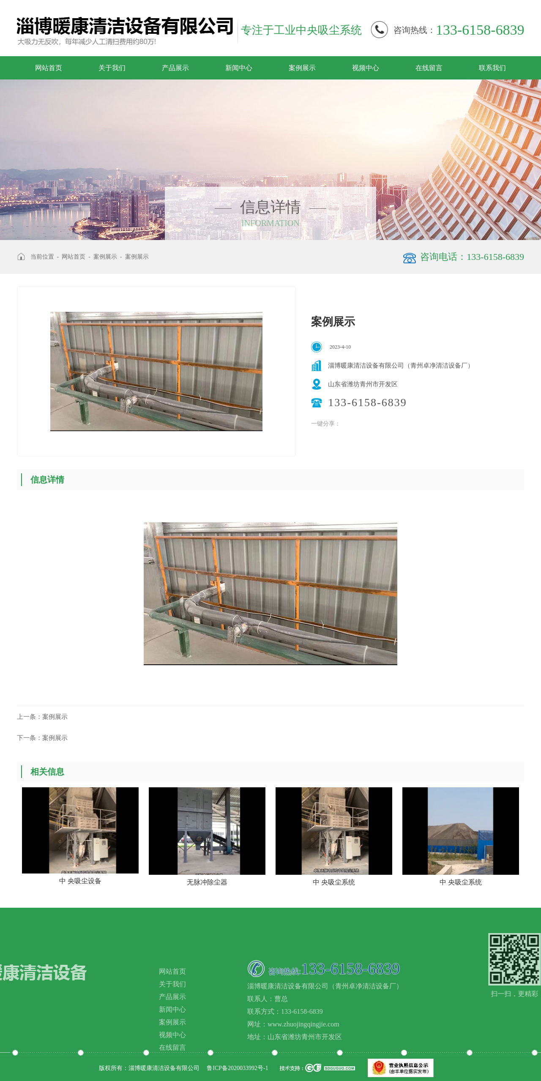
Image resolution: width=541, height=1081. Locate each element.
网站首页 (48, 67)
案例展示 (302, 67)
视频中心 (365, 67)
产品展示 (175, 67)
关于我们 (112, 67)
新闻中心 (238, 67)
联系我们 (492, 67)
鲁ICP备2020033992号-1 (237, 1068)
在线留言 (429, 67)
